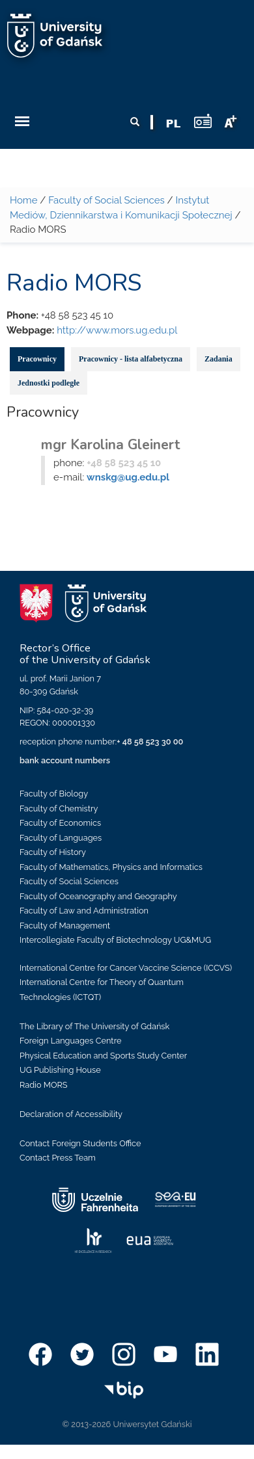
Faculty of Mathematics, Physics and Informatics (111, 867)
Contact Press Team (58, 1158)
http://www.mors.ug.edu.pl (117, 330)
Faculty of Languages (61, 838)
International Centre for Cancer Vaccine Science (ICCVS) (126, 968)
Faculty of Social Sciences (106, 200)
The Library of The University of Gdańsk (94, 1026)
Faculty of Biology (54, 793)
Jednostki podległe (48, 383)
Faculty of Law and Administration (84, 910)
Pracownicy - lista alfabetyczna (130, 358)
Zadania (219, 358)
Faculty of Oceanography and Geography (98, 896)
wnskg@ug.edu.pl (128, 477)
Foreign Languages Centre (70, 1040)
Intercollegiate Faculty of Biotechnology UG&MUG (115, 940)
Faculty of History (53, 852)
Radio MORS (44, 1085)
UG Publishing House (60, 1070)
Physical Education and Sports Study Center (103, 1055)
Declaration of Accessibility (71, 1114)
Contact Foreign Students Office (80, 1143)
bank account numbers (65, 760)
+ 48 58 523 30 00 (150, 741)
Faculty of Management (65, 925)
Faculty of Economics (60, 823)
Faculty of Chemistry (59, 808)
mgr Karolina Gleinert (110, 445)
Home (23, 200)
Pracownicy (37, 358)
